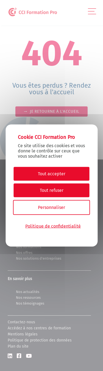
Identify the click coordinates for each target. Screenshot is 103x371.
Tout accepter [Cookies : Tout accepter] (51, 173)
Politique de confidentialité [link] (53, 225)
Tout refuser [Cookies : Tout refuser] (51, 190)
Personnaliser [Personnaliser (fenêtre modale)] (51, 207)
